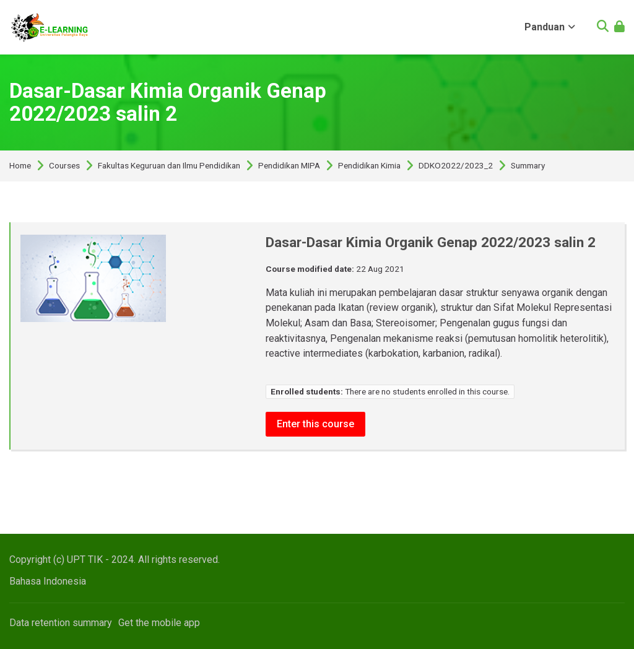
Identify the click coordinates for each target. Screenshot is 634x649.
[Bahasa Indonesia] (47, 581)
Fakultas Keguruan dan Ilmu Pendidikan (169, 166)
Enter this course (315, 424)
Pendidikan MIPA (289, 166)
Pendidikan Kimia (369, 166)
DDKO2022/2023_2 (456, 166)
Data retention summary (60, 623)
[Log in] (619, 27)
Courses (64, 166)
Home (20, 166)
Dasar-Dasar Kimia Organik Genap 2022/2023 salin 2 (167, 102)
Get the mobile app (159, 623)
